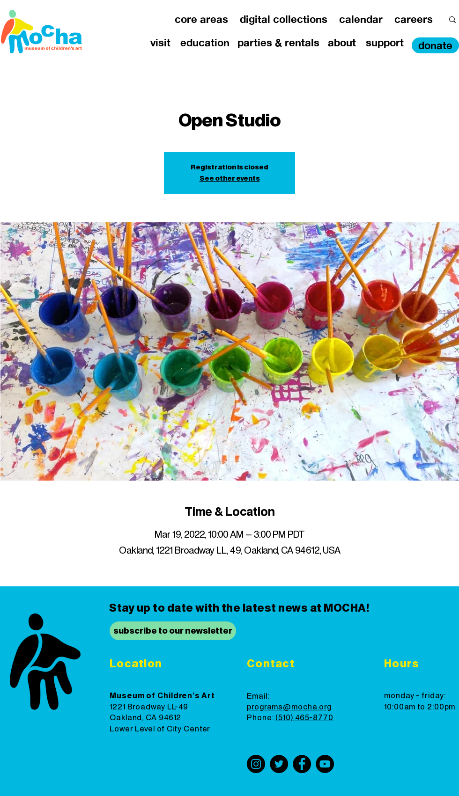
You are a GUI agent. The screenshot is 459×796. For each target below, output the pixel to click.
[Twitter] (279, 764)
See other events (230, 179)
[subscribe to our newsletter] (173, 630)
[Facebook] (302, 764)
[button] (201, 19)
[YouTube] (325, 764)
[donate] (435, 45)
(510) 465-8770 (304, 718)
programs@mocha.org (289, 707)
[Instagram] (256, 764)
